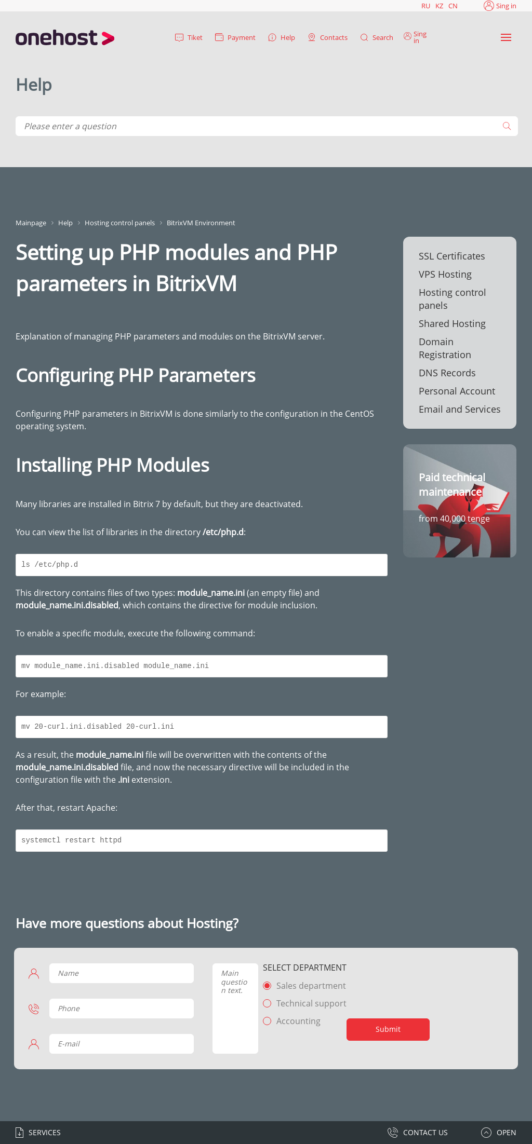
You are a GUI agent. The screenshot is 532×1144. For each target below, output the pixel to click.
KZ (439, 5)
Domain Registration (445, 348)
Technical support (309, 1003)
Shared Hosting (452, 323)
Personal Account (457, 391)
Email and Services (460, 409)
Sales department (308, 985)
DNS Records (447, 372)
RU (425, 5)
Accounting (296, 1021)
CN (453, 5)
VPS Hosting (445, 274)
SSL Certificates (452, 256)
